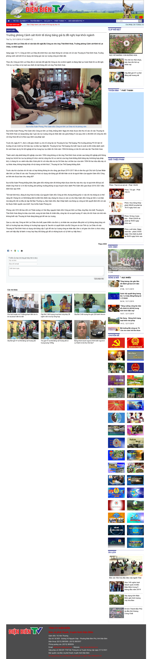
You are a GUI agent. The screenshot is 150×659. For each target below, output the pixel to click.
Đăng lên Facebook (8, 251)
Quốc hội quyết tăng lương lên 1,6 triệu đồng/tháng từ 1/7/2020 (130, 296)
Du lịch (112, 552)
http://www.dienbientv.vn (89, 647)
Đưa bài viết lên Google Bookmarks (15, 251)
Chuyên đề (113, 335)
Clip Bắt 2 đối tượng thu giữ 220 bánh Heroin (89, 314)
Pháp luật (11, 30)
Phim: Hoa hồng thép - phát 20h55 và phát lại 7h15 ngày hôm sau (133, 205)
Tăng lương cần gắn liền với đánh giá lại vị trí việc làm (129, 283)
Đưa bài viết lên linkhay (11, 251)
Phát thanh (127, 90)
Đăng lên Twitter (18, 251)
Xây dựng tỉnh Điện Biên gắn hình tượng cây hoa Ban (133, 598)
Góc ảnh (112, 247)
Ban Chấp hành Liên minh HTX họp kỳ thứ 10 (43, 25)
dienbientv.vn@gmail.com (62, 647)
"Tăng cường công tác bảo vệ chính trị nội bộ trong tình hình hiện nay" (130, 308)
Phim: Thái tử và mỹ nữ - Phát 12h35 (123, 185)
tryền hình (113, 90)
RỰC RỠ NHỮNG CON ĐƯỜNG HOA (123, 55)
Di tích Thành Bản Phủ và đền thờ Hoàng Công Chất (133, 611)
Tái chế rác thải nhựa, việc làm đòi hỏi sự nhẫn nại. (133, 62)
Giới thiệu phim (116, 159)
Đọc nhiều (126, 278)
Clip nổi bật (114, 29)
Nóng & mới (113, 278)
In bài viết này (22, 251)
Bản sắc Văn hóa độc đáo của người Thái (125, 578)
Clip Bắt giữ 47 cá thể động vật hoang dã (21, 341)
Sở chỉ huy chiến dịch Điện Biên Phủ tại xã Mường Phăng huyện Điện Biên (124, 268)
